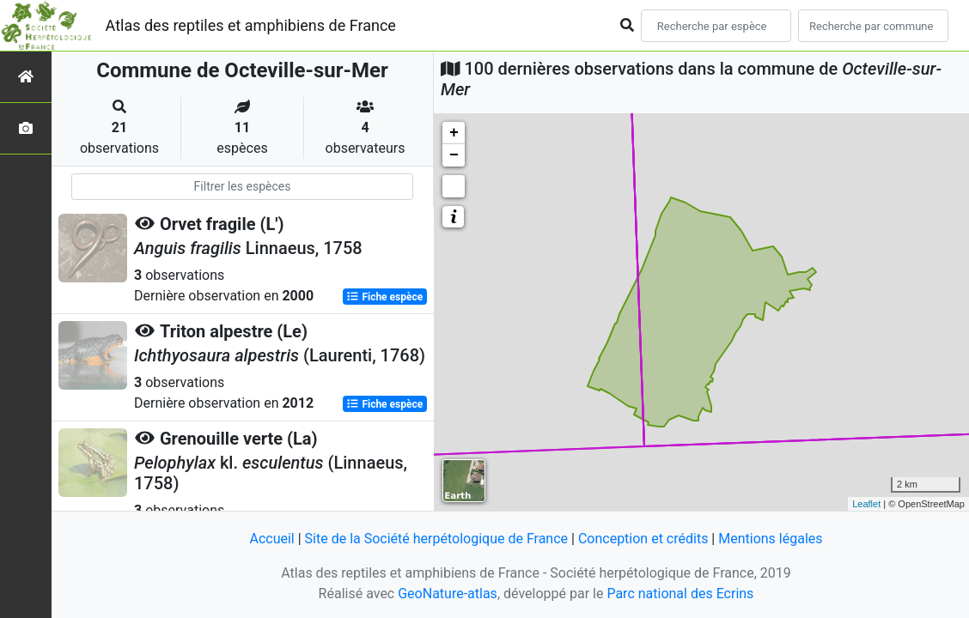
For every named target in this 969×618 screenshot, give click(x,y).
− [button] (454, 155)
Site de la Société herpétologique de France (436, 538)
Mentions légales (770, 538)
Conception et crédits (643, 538)
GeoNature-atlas (447, 593)
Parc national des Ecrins (679, 593)
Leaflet (866, 504)
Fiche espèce (384, 297)
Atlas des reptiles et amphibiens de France (251, 25)
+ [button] (454, 133)
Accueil (271, 538)
